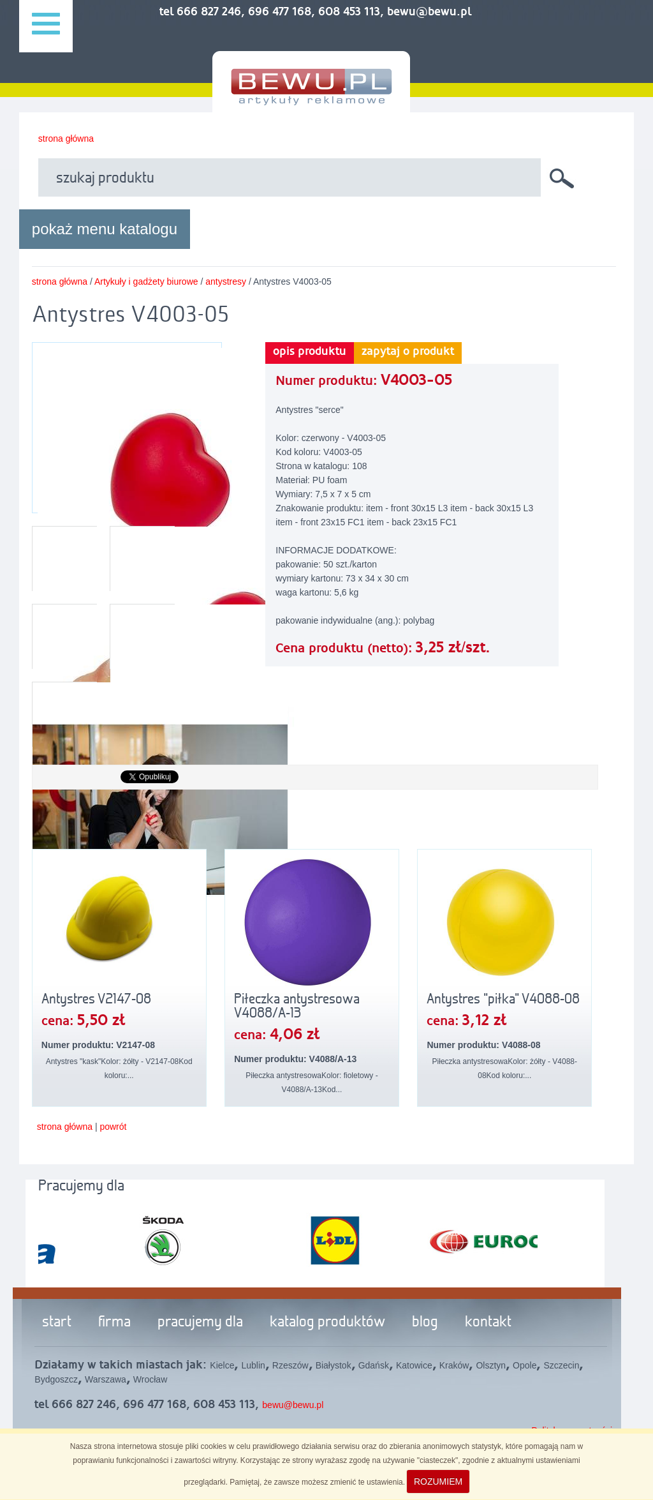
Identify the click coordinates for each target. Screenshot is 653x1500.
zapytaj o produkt (408, 351)
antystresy (225, 281)
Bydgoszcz (56, 1379)
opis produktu (309, 351)
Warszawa (105, 1379)
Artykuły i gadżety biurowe (146, 281)
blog (425, 1322)
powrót (112, 1126)
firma (114, 1322)
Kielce (222, 1365)
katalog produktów (327, 1322)
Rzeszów (290, 1365)
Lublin (253, 1365)
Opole (524, 1365)
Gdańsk (373, 1365)
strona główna (66, 138)
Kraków (454, 1365)
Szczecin (561, 1365)
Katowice (414, 1365)
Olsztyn (491, 1365)
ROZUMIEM (438, 1481)
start (56, 1322)
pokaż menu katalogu (104, 228)
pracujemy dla (200, 1322)
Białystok (333, 1365)
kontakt (488, 1322)
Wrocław (150, 1379)
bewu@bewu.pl (292, 1405)
